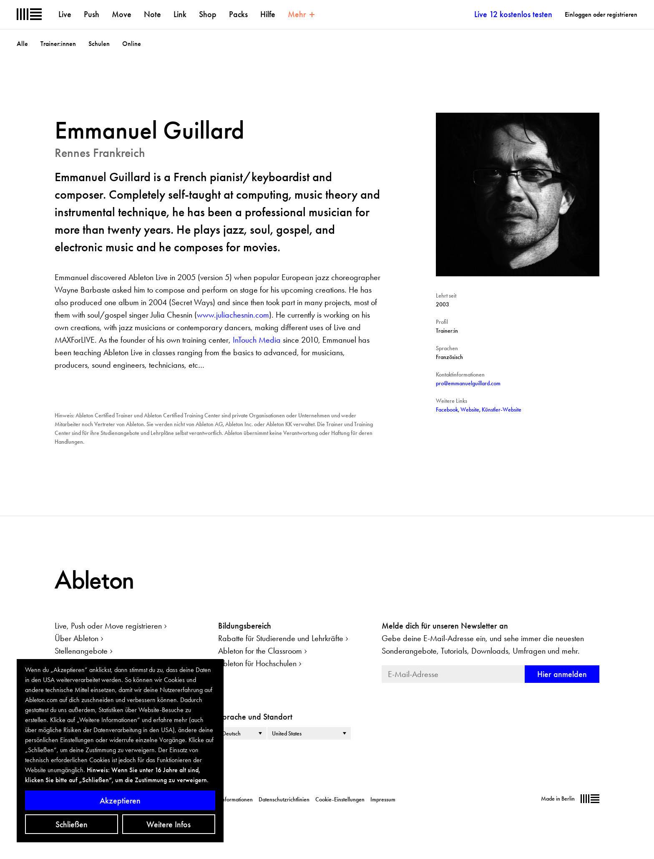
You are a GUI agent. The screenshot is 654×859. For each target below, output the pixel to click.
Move (121, 14)
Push (91, 14)
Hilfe (267, 14)
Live (64, 14)
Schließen (71, 824)
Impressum (382, 799)
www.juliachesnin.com (233, 314)
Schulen (99, 43)
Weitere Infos (168, 824)
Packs (238, 14)
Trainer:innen (58, 43)
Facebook (447, 409)
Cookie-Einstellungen (340, 799)
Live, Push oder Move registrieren (108, 625)
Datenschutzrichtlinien (284, 799)
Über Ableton (76, 638)
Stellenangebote (81, 650)
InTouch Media (257, 339)
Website (469, 409)
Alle (22, 43)
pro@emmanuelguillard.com (468, 383)
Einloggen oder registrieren (601, 14)
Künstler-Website (501, 409)
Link (180, 14)
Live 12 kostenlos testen (513, 14)
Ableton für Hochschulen (257, 663)
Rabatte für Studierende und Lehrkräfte (280, 638)
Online (131, 43)
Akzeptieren (120, 800)
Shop (207, 14)
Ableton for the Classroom (260, 650)
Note (152, 14)
